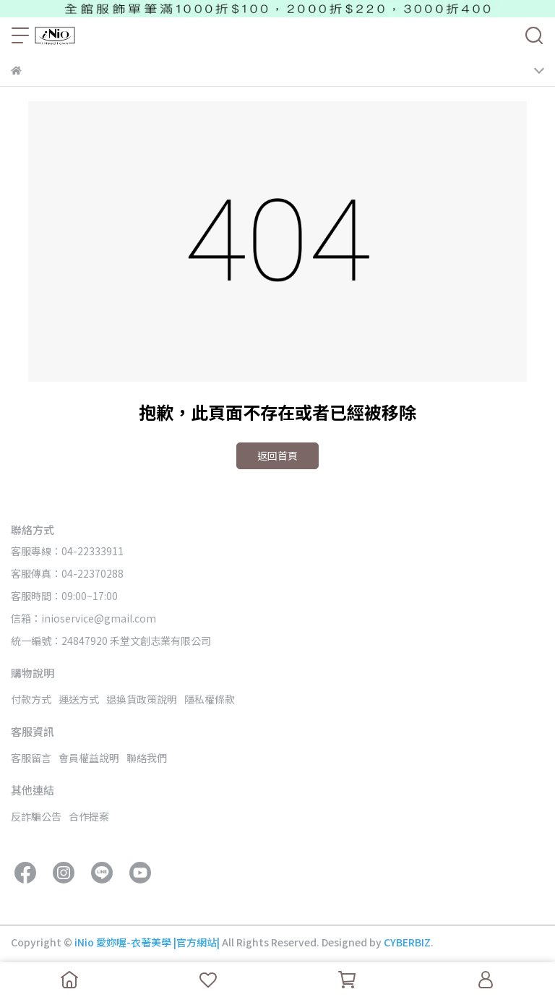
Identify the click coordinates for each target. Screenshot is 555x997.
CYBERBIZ (407, 942)
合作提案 (89, 816)
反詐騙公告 (36, 816)
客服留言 (31, 757)
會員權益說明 (89, 757)
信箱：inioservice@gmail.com (83, 618)
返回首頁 (277, 455)
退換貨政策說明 (141, 699)
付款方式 (31, 699)
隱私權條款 (209, 699)
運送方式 (79, 699)
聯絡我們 (146, 757)
